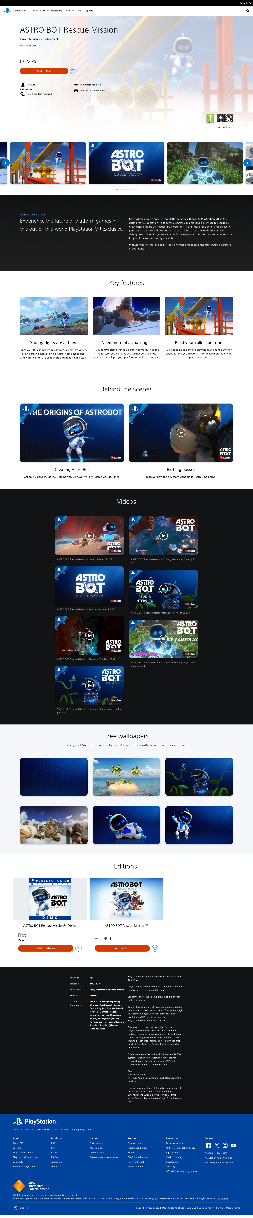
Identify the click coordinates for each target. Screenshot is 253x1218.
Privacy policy (152, 1207)
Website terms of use (173, 1207)
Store (78, 11)
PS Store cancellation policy (180, 1147)
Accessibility (96, 1147)
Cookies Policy (206, 1207)
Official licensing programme (181, 1171)
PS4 (33, 11)
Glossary (170, 1166)
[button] (126, 163)
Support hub (134, 1143)
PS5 (26, 11)
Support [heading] (133, 1138)
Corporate (18, 1161)
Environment (96, 1143)
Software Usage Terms (228, 1207)
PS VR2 (54, 1152)
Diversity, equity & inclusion (104, 1157)
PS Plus (43, 11)
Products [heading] (56, 1138)
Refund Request (136, 1166)
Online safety (97, 1152)
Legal (139, 1207)
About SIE (18, 1143)
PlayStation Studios (23, 1152)
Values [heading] (94, 1138)
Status (131, 1152)
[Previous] (6, 163)
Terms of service (174, 1143)
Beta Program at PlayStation (219, 1162)
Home (16, 1129)
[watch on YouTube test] (156, 180)
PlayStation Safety (137, 1147)
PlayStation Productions (25, 1157)
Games (16, 11)
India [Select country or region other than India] (21, 1208)
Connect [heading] (209, 1138)
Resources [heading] (172, 1138)
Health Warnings (136, 1074)
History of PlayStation (24, 1166)
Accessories (56, 11)
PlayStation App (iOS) (215, 1153)
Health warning (174, 1157)
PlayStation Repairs (138, 1157)
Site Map (191, 1207)
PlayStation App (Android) (218, 1157)
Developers (172, 1161)
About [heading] (16, 1138)
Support (89, 11)
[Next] (247, 163)
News (68, 11)
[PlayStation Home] (7, 11)
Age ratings (172, 1152)
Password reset (136, 1161)
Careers (17, 1147)
